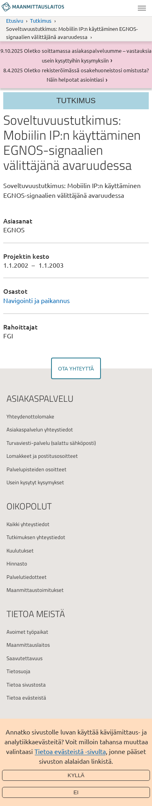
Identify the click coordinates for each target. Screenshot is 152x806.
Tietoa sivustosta (26, 684)
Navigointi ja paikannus (36, 300)
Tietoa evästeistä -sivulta (70, 751)
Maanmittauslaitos (28, 645)
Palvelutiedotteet (26, 577)
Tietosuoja (18, 671)
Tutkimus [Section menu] (76, 100)
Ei (76, 792)
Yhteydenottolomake (30, 416)
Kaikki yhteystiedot (27, 524)
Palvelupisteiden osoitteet (36, 469)
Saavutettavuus (24, 658)
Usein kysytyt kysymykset (35, 482)
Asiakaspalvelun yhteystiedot (39, 429)
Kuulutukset (20, 550)
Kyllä (76, 775)
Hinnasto (16, 563)
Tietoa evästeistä (26, 697)
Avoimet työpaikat (27, 632)
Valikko (142, 8)
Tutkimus (40, 20)
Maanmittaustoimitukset (35, 590)
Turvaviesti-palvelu (28, 443)
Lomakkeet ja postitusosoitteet (42, 456)
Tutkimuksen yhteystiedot (35, 537)
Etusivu (14, 20)
